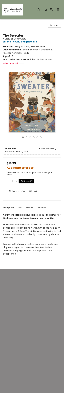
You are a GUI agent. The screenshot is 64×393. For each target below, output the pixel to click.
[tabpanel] (32, 237)
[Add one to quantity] (16, 181)
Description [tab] (9, 207)
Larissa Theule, (12, 41)
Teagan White (29, 41)
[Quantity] (13, 181)
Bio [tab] (20, 207)
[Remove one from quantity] (9, 181)
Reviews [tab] (43, 207)
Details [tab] (30, 207)
